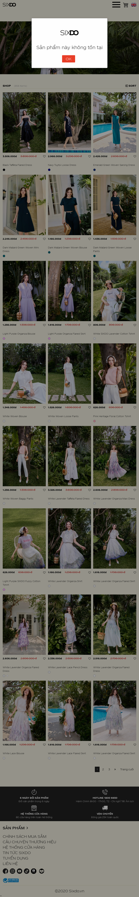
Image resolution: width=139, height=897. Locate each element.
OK (68, 59)
